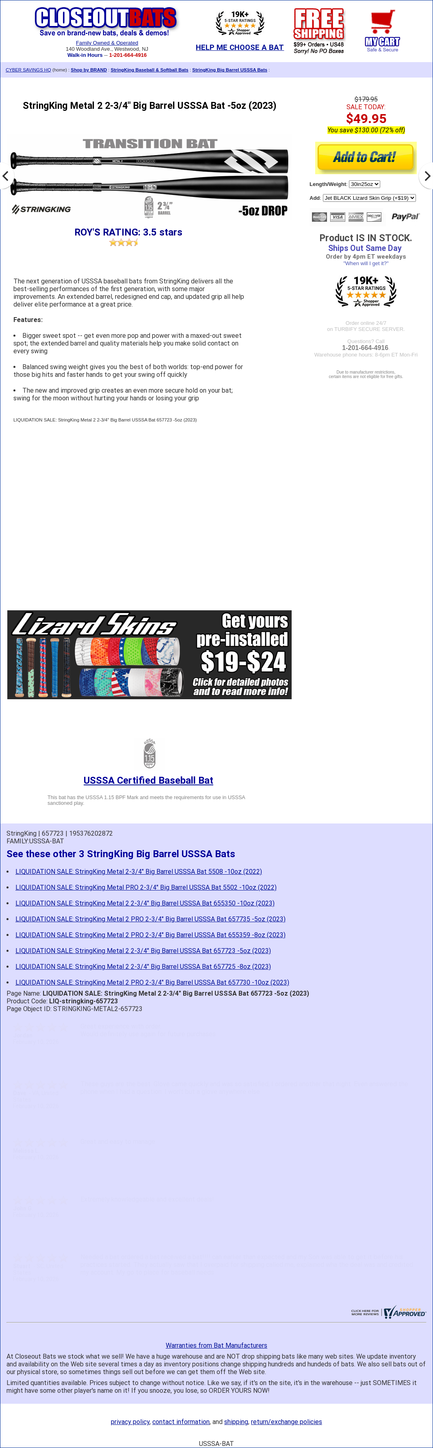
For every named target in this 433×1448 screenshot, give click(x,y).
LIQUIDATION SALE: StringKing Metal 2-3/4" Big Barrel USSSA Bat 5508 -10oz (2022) (138, 871)
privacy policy (130, 1422)
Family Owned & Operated (107, 43)
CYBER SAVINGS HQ (28, 69)
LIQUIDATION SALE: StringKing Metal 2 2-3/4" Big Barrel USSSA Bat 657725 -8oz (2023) (143, 966)
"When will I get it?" (365, 263)
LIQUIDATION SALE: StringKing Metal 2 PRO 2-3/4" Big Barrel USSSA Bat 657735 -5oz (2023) (150, 919)
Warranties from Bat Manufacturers (216, 1345)
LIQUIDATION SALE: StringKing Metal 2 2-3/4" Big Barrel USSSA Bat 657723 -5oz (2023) (143, 951)
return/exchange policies (286, 1422)
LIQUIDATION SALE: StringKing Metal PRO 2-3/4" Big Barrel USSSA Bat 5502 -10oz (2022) (146, 887)
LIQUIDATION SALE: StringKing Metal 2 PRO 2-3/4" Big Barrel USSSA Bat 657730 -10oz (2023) (152, 982)
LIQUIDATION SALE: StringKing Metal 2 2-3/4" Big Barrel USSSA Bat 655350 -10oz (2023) (145, 903)
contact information (181, 1422)
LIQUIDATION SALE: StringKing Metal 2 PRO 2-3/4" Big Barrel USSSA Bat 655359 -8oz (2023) (150, 935)
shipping (236, 1422)
